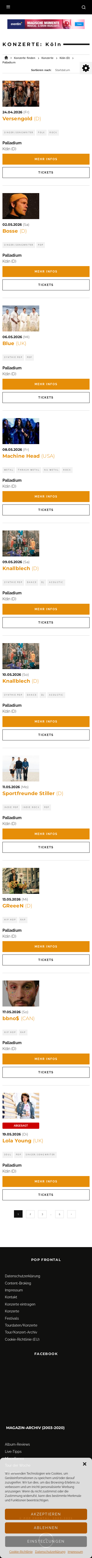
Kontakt (11, 1290)
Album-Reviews (17, 1438)
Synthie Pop (13, 357)
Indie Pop (11, 807)
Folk (41, 132)
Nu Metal (51, 470)
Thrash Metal (28, 470)
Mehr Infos (46, 159)
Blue (14, 343)
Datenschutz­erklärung (50, 1552)
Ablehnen (46, 1528)
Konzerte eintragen (20, 1297)
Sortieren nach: (41, 70)
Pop (40, 245)
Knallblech (20, 568)
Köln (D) (9, 149)
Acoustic (56, 582)
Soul (7, 1155)
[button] (84, 1463)
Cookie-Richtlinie (21, 1552)
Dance (32, 582)
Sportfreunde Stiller (32, 793)
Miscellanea (14, 1452)
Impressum (75, 1552)
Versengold (21, 119)
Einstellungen (46, 1541)
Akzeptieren (46, 1514)
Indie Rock (31, 807)
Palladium (12, 143)
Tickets (45, 172)
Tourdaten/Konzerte (21, 1319)
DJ (42, 582)
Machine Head (28, 456)
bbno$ (18, 1018)
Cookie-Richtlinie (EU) (22, 1332)
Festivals (12, 1311)
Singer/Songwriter (18, 132)
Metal (8, 470)
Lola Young (22, 1141)
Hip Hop (10, 920)
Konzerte (12, 1305)
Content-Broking (18, 1276)
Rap (23, 920)
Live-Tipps (13, 1445)
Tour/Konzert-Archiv (21, 1326)
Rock (53, 132)
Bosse (14, 231)
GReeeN (17, 906)
